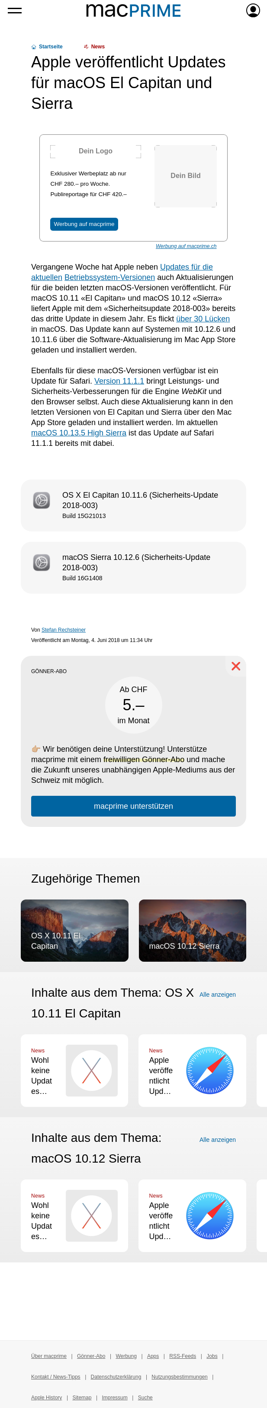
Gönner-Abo (91, 1356)
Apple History (46, 1398)
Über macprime (49, 1356)
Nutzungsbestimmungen (179, 1377)
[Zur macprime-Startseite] (133, 10)
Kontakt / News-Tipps (55, 1377)
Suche (145, 1398)
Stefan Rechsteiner (64, 630)
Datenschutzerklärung (116, 1377)
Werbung (126, 1356)
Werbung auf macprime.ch (186, 246)
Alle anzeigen (217, 994)
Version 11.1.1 (119, 381)
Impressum (114, 1398)
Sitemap (81, 1398)
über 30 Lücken (203, 319)
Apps (153, 1356)
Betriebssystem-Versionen (109, 277)
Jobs (211, 1356)
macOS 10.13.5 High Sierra (78, 433)
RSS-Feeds (182, 1356)
